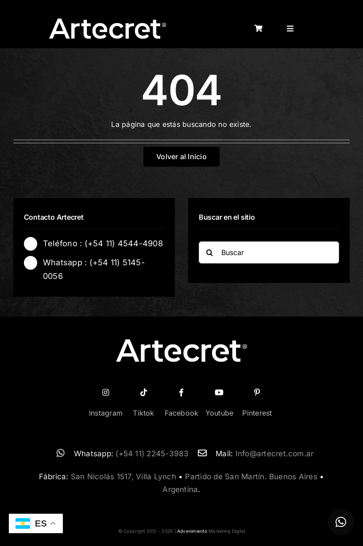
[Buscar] (269, 253)
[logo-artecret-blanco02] (107, 21)
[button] (341, 522)
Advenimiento (192, 531)
